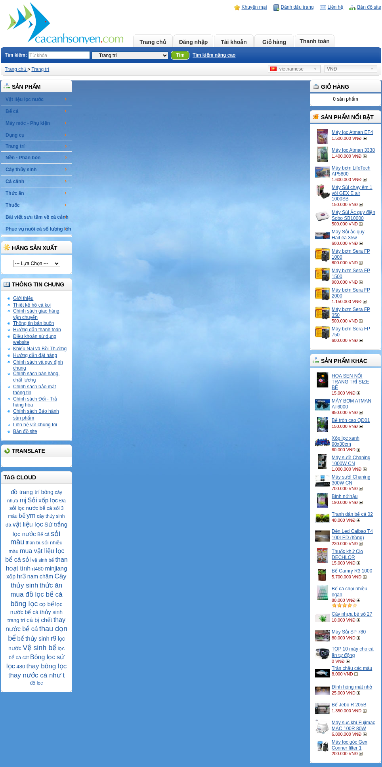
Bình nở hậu (344, 496)
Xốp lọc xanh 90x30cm (345, 441)
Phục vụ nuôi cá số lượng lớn (38, 229)
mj (22, 500)
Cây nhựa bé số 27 (352, 614)
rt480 (38, 569)
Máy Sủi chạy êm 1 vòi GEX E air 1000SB (352, 193)
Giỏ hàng (274, 42)
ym (31, 515)
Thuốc (13, 205)
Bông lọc (42, 657)
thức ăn (51, 585)
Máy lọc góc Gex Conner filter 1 (349, 745)
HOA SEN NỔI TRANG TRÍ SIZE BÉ (350, 381)
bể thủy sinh (33, 638)
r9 (53, 638)
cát (26, 657)
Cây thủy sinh (21, 169)
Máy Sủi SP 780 (349, 632)
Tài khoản (234, 42)
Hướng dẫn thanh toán (37, 329)
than (30, 543)
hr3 (21, 576)
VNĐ (332, 69)
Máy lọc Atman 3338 (353, 150)
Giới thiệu (23, 298)
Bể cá (12, 111)
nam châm (40, 576)
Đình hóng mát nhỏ (352, 687)
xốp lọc (48, 500)
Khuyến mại (254, 7)
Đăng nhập (193, 42)
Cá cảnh (15, 181)
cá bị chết (39, 619)
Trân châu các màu (352, 668)
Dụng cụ (15, 135)
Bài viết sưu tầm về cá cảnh (37, 217)
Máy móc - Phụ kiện (28, 123)
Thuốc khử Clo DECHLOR (347, 554)
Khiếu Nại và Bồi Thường (40, 348)
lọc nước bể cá (34, 508)
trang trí (16, 620)
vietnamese (287, 69)
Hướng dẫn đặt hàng (35, 355)
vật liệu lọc (28, 524)
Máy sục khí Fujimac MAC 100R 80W (353, 725)
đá (8, 525)
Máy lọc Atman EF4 (352, 132)
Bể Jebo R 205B (349, 705)
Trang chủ (152, 42)
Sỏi (32, 500)
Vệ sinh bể (39, 648)
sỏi (26, 559)
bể (22, 515)
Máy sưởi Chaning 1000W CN (351, 460)
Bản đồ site (369, 7)
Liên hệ (336, 7)
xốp (10, 576)
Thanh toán (314, 41)
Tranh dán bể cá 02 (352, 514)
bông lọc (24, 604)
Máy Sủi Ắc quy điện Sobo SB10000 (353, 215)
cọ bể (46, 604)
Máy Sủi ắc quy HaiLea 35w (348, 234)
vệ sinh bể (43, 560)
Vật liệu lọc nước (25, 99)
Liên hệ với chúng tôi (35, 424)
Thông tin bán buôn (33, 323)
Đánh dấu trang (297, 7)
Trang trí (40, 69)
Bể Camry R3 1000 (352, 571)
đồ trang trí (25, 491)
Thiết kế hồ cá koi (32, 305)
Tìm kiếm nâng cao (214, 55)
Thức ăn (15, 193)
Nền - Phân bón (23, 157)
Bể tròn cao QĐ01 (351, 420)
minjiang (56, 568)
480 (20, 667)
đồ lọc (36, 683)
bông (47, 492)
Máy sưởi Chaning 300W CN (351, 480)
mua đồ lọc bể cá (36, 594)
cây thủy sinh (51, 516)
